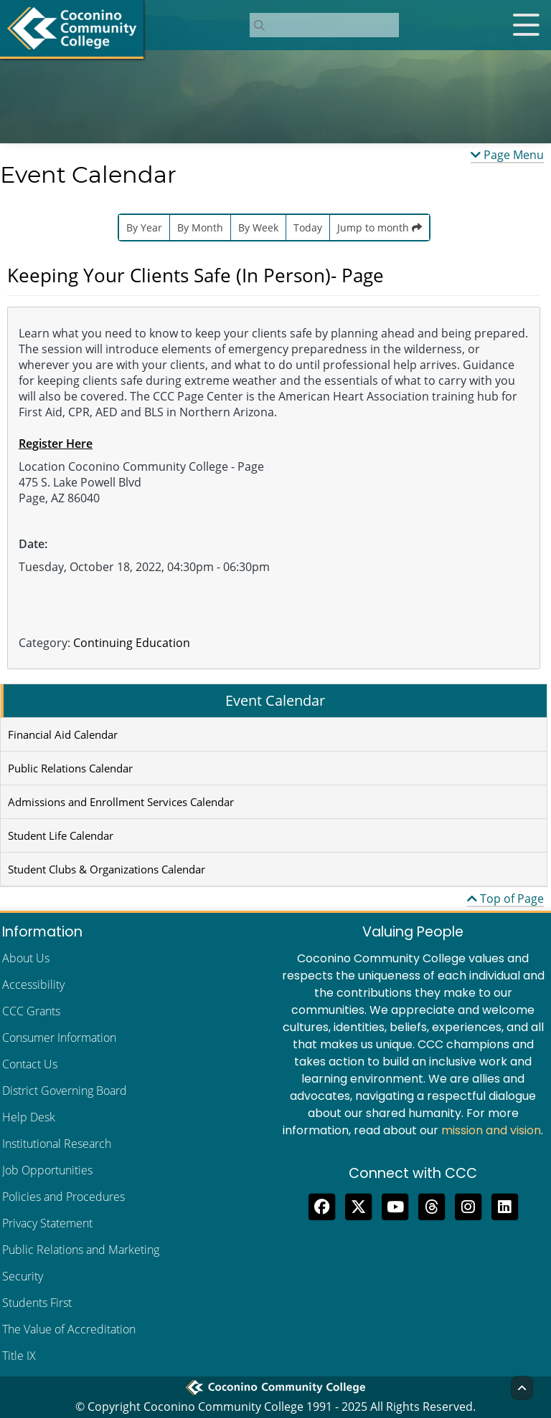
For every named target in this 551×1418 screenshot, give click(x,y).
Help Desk (28, 1117)
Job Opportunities (47, 1170)
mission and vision (491, 1130)
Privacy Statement (47, 1223)
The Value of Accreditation (69, 1329)
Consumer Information (59, 1037)
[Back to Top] (522, 1388)
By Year (144, 227)
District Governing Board (64, 1090)
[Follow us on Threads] (431, 1205)
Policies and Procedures (63, 1196)
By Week (258, 227)
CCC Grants (31, 1011)
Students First (37, 1303)
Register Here (56, 443)
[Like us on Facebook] (322, 1205)
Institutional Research (56, 1143)
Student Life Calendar (60, 835)
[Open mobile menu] (526, 25)
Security (22, 1276)
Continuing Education (131, 643)
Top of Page (505, 898)
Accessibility (33, 984)
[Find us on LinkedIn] (505, 1205)
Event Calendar (275, 700)
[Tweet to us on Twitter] (358, 1205)
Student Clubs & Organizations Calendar (106, 869)
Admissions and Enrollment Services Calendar (121, 802)
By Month (200, 227)
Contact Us (29, 1064)
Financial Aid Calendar (63, 734)
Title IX (19, 1356)
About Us (26, 958)
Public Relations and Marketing (80, 1249)
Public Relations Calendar (70, 768)
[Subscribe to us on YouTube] (395, 1205)
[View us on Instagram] (468, 1205)
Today (307, 227)
